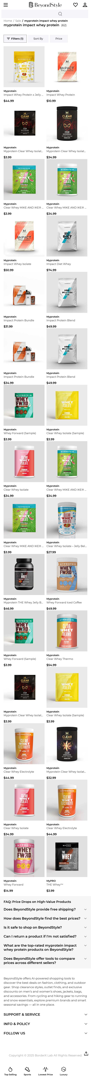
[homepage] (45, 4)
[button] (75, 5)
